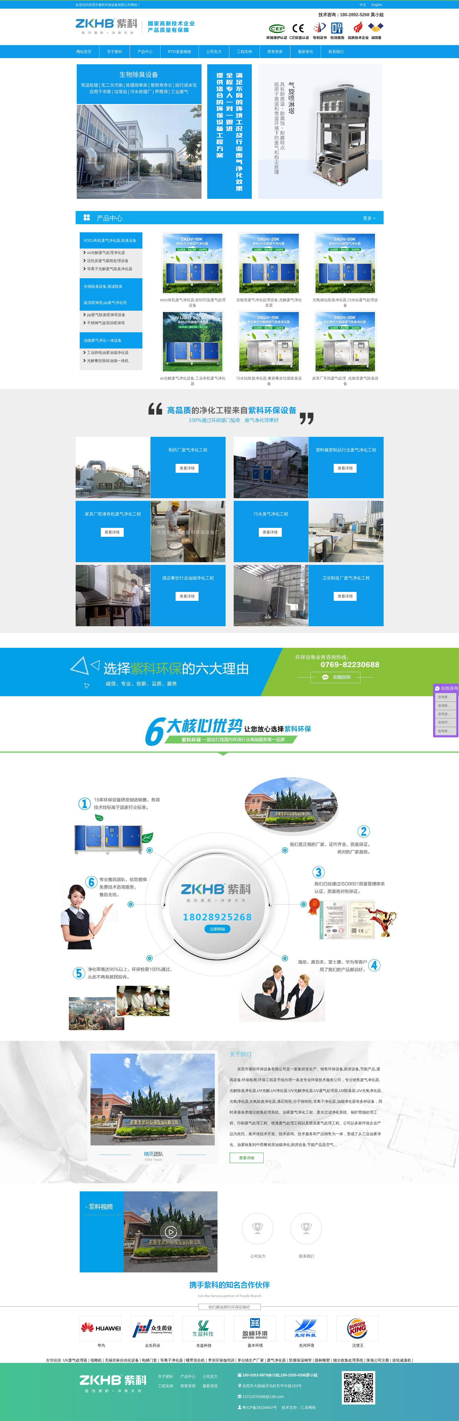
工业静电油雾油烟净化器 (105, 352)
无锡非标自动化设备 (122, 1360)
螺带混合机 (195, 1360)
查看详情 (187, 468)
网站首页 (84, 51)
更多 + (369, 218)
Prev (97, 1101)
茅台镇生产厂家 (250, 1360)
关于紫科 (114, 51)
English (376, 5)
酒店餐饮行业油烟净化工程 (188, 578)
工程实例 (244, 51)
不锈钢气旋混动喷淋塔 (103, 323)
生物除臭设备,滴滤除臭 (103, 286)
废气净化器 (276, 1360)
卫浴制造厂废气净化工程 (346, 578)
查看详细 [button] (247, 1157)
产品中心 (145, 51)
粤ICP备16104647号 (259, 1407)
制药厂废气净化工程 (188, 450)
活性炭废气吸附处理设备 (105, 261)
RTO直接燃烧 (179, 51)
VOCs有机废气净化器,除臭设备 (110, 240)
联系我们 (336, 51)
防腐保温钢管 (300, 1360)
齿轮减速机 (401, 1360)
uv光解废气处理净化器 (103, 252)
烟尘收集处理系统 (348, 1360)
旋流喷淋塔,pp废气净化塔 (105, 302)
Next (209, 1101)
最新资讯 (305, 51)
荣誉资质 (275, 51)
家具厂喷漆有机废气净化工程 (113, 514)
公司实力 (214, 51)
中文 (363, 5)
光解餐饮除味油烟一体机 (105, 360)
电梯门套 (149, 1360)
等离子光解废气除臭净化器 (107, 269)
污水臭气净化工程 (271, 514)
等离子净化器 (171, 1360)
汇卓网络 (308, 1407)
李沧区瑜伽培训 (221, 1360)
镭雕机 (96, 1360)
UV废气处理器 (75, 1360)
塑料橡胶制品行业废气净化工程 (346, 450)
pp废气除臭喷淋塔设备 (103, 315)
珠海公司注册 (377, 1360)
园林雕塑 (322, 1360)
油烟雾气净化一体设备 (103, 340)
